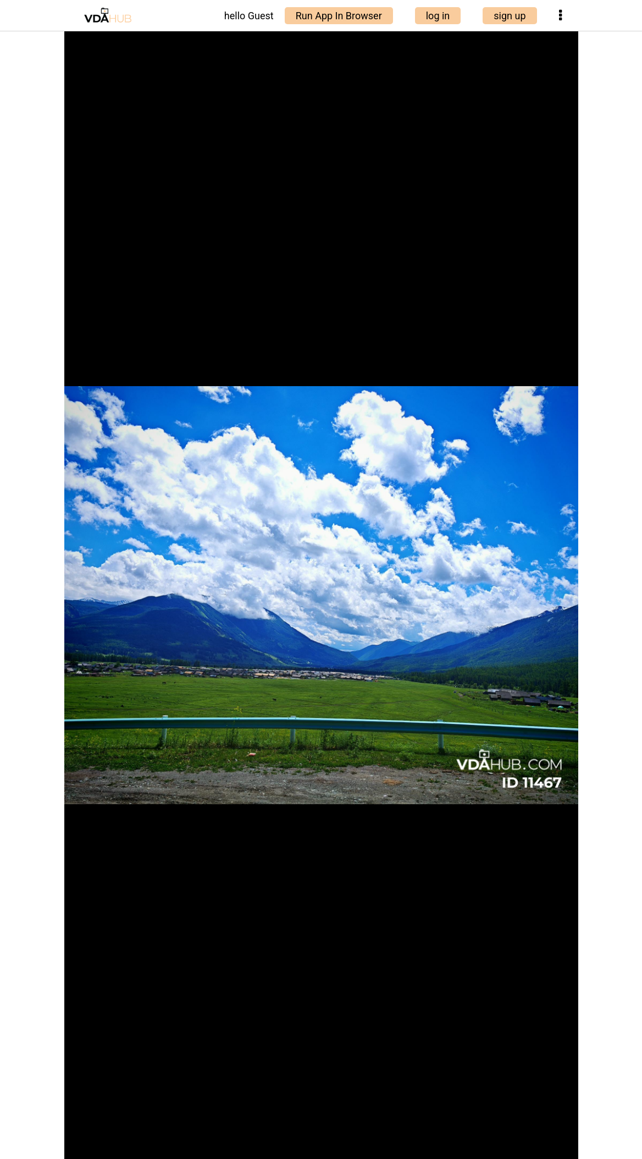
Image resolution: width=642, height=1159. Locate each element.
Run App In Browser (339, 15)
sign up (509, 15)
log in (438, 15)
